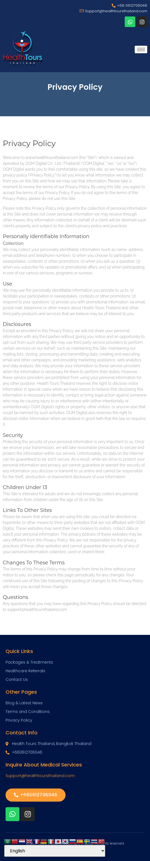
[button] (36, 795)
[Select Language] (54, 851)
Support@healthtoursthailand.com (40, 775)
